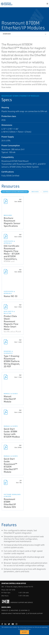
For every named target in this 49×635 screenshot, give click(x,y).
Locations (24, 610)
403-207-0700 (10, 590)
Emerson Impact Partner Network (13, 613)
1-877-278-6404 (23, 592)
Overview (7, 34)
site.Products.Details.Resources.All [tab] (14, 191)
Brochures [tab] (35, 191)
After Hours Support (35, 613)
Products (4, 610)
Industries (14, 610)
